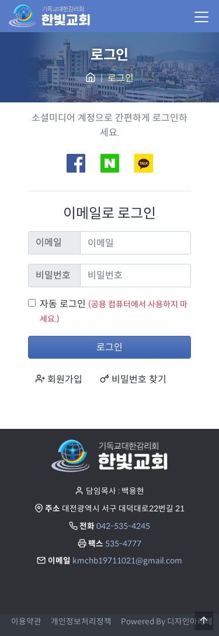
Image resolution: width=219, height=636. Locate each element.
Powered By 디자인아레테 (167, 622)
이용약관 (26, 622)
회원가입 (59, 379)
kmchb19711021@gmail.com (127, 561)
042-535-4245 (123, 526)
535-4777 (123, 544)
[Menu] (201, 16)
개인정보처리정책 (81, 622)
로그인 (109, 347)
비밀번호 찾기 (133, 379)
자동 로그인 (63, 304)
